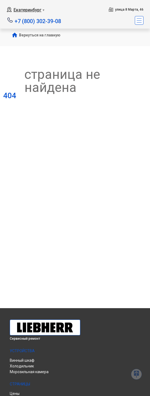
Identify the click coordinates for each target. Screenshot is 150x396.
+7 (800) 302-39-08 (38, 21)
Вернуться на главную (39, 35)
